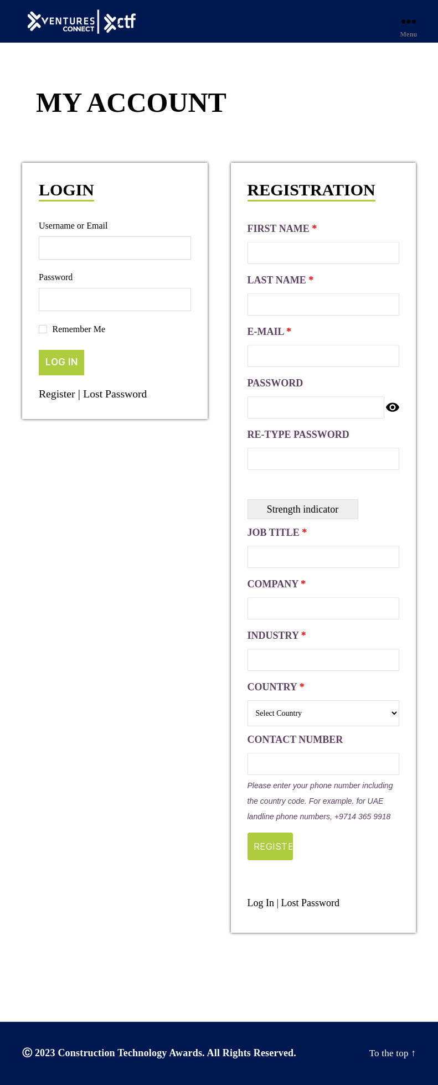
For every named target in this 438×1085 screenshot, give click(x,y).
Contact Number (295, 739)
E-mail (270, 331)
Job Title (277, 532)
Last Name (281, 280)
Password (56, 277)
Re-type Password (298, 434)
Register (58, 393)
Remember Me (79, 329)
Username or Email (73, 225)
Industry (277, 635)
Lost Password (120, 393)
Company (277, 584)
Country (276, 687)
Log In (261, 902)
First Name (282, 228)
